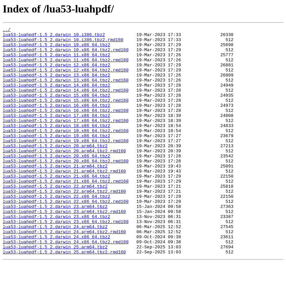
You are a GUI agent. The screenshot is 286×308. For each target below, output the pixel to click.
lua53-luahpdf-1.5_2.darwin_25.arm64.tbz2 (55, 291)
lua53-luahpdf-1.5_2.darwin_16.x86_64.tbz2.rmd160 (65, 127)
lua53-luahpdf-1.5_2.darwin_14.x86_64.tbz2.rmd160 (65, 103)
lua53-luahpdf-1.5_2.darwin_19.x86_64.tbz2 (56, 158)
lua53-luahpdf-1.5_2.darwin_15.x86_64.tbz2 (56, 109)
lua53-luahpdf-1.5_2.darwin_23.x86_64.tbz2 (56, 255)
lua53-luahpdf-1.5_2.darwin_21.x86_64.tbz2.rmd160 (65, 212)
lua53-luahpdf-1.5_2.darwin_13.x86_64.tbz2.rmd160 (65, 91)
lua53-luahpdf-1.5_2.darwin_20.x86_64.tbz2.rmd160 (65, 188)
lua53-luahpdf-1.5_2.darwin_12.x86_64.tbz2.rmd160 (65, 79)
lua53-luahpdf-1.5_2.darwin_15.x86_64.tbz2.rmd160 (65, 115)
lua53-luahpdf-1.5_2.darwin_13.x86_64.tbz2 (56, 85)
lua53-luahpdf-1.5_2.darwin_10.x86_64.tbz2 (56, 48)
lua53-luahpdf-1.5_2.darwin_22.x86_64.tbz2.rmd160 (65, 237)
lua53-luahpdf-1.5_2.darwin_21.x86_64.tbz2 (56, 206)
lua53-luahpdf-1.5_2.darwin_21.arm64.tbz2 (55, 194)
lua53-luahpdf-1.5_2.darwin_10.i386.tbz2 (54, 36)
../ (6, 30)
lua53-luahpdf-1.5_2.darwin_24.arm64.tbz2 (55, 267)
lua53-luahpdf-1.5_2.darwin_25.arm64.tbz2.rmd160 (64, 297)
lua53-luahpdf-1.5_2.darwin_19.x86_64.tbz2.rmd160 (65, 164)
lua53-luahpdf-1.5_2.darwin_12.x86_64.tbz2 (56, 73)
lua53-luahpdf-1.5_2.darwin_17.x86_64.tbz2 (56, 133)
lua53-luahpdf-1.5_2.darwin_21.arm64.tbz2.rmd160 (64, 200)
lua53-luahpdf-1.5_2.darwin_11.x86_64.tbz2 (56, 61)
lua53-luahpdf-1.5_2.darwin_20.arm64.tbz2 (55, 170)
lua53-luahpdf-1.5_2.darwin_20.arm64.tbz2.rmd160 (64, 176)
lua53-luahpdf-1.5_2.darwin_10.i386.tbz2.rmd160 (63, 42)
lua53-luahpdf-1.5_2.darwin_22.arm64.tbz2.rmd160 (64, 224)
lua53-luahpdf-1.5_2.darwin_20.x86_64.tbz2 (56, 182)
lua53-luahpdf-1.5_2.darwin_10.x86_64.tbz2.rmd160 (65, 55)
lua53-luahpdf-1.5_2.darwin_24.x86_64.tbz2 (56, 279)
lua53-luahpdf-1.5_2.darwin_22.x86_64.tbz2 (56, 230)
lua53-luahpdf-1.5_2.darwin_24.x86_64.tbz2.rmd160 (65, 285)
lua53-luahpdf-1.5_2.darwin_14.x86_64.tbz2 (56, 97)
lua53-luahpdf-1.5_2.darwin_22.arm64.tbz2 (55, 218)
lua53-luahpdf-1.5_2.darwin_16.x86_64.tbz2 (56, 121)
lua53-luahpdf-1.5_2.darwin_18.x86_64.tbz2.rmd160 (65, 152)
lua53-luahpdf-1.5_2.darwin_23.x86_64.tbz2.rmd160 (65, 261)
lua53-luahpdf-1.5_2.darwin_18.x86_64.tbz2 (56, 146)
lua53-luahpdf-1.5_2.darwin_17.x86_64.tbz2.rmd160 (65, 139)
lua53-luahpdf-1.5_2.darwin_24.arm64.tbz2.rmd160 (64, 273)
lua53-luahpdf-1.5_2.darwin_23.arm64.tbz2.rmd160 (64, 249)
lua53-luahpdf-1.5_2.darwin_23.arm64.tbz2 (55, 243)
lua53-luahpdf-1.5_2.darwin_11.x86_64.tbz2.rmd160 (65, 67)
